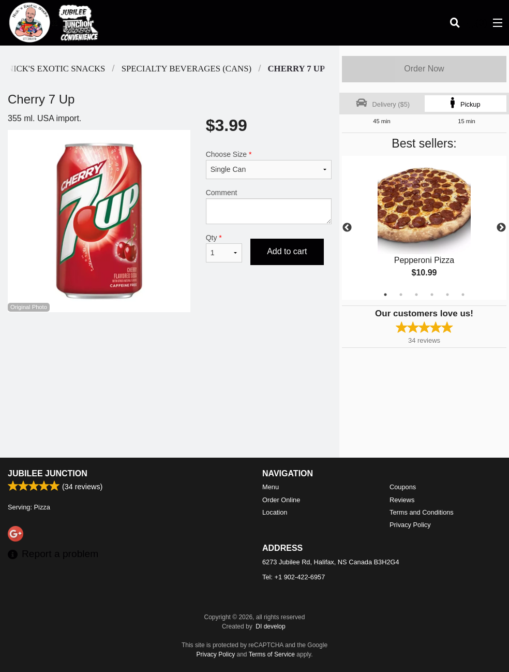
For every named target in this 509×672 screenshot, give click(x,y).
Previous (347, 228)
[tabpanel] (424, 227)
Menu (270, 487)
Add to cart (287, 251)
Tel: (293, 577)
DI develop (270, 626)
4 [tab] (432, 294)
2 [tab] (401, 294)
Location (274, 512)
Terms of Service (272, 654)
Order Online (281, 500)
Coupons (403, 487)
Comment (269, 206)
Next (501, 228)
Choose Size (269, 164)
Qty (224, 247)
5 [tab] (447, 294)
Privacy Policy (410, 525)
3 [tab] (416, 294)
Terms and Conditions (422, 512)
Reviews (402, 500)
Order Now (424, 68)
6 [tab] (463, 294)
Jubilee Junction (47, 473)
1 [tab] (385, 294)
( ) (476, 23)
